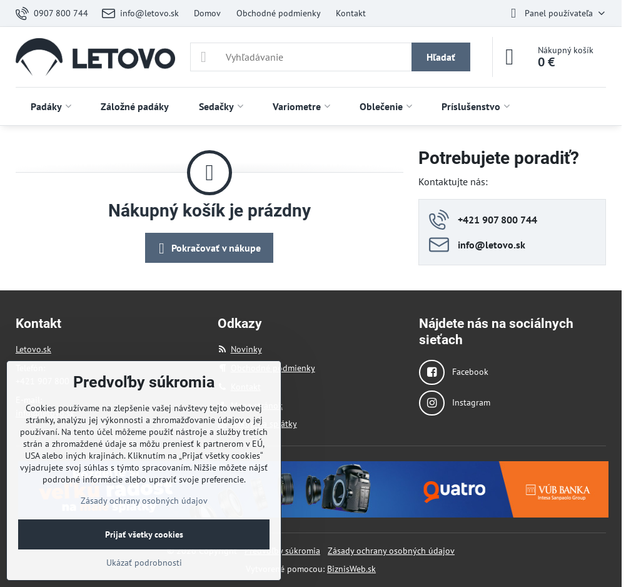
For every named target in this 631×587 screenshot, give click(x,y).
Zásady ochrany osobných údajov (391, 550)
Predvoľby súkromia (282, 550)
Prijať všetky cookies (144, 534)
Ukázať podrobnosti (144, 562)
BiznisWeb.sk (351, 568)
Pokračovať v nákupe (207, 248)
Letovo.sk (33, 349)
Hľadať (441, 57)
